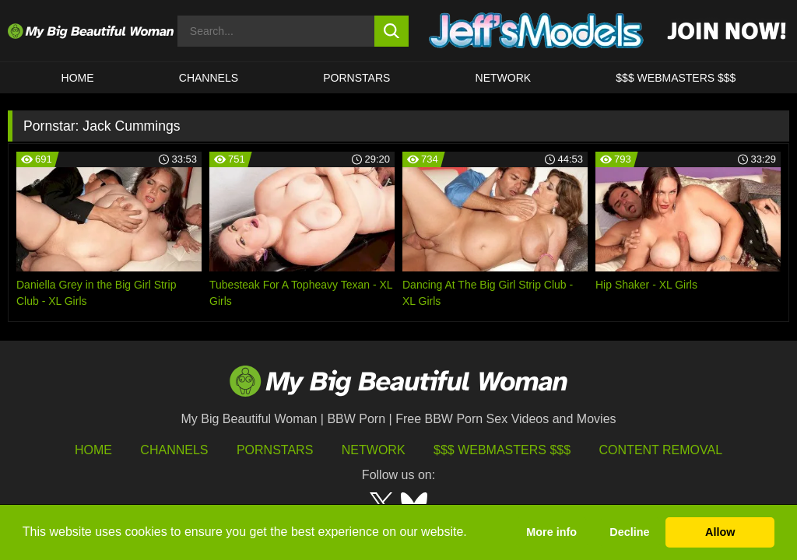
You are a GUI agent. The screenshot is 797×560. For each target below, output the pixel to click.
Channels (174, 450)
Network (504, 78)
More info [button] (551, 532)
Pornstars (356, 78)
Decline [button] (629, 532)
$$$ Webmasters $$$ (502, 450)
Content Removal (661, 450)
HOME (77, 78)
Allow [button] (720, 532)
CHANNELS (208, 78)
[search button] (391, 31)
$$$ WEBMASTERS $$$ (676, 78)
